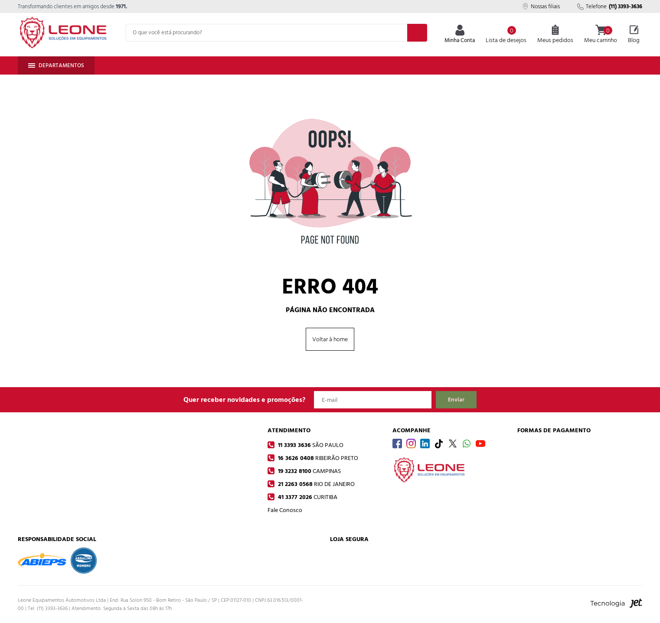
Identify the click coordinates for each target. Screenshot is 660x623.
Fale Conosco (285, 510)
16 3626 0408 (317, 458)
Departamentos (56, 65)
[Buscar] (417, 33)
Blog (634, 34)
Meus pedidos (555, 34)
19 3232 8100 (308, 471)
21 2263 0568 (315, 484)
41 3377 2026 (306, 497)
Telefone (609, 6)
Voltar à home (330, 339)
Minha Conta (459, 35)
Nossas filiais (541, 6)
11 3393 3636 (309, 445)
